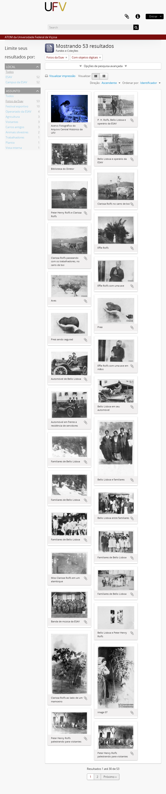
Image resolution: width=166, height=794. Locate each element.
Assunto (13, 90)
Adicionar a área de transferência (85, 126)
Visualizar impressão (60, 76)
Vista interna (14, 148)
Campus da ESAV (16, 83)
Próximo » (110, 777)
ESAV (9, 78)
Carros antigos (15, 128)
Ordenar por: (130, 83)
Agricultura (13, 117)
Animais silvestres (17, 133)
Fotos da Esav (14, 102)
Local (10, 66)
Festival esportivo (17, 107)
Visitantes (12, 122)
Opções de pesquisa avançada (103, 66)
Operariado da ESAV (18, 112)
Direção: (95, 83)
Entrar (153, 16)
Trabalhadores (15, 138)
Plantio (10, 143)
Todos (10, 72)
